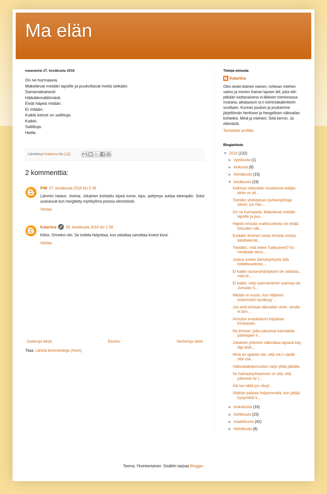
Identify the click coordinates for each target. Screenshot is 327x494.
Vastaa (46, 209)
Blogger (196, 466)
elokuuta (241, 167)
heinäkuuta (243, 174)
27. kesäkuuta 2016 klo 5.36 (72, 188)
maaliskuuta (244, 421)
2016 (234, 153)
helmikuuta (243, 429)
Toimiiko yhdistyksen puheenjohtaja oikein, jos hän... (262, 202)
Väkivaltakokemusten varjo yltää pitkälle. (266, 366)
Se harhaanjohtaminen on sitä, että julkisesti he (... (262, 376)
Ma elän (58, 30)
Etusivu (114, 341)
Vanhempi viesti (189, 341)
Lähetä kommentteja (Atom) (58, 350)
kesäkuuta (243, 182)
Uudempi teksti (39, 341)
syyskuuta (243, 160)
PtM (43, 188)
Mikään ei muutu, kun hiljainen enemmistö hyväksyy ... (258, 297)
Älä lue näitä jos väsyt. (251, 386)
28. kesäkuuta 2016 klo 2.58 (89, 227)
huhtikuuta (243, 414)
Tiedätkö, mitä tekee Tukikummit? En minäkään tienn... (263, 249)
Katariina (48, 227)
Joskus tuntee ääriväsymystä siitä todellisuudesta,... (261, 261)
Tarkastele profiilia (238, 130)
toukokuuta (243, 407)
